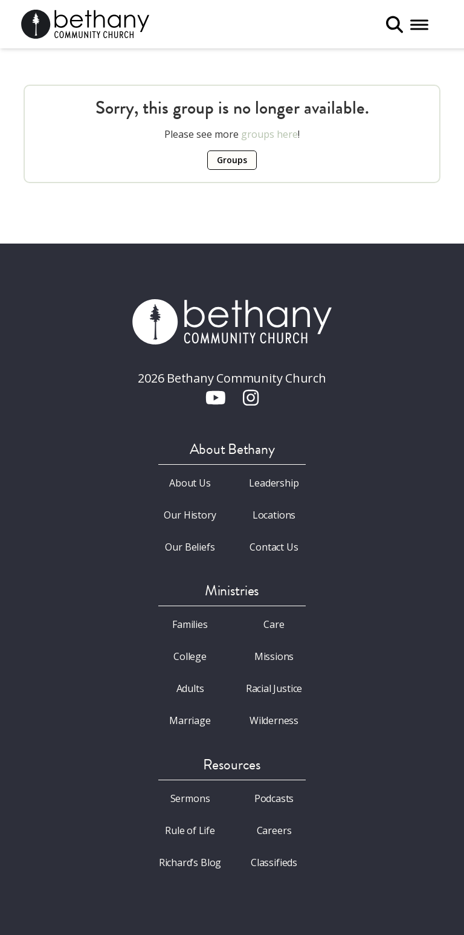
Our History (190, 515)
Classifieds (274, 862)
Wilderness (274, 720)
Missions (274, 656)
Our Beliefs (189, 547)
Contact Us (274, 547)
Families (190, 624)
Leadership (273, 483)
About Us (190, 483)
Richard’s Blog (190, 862)
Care (273, 624)
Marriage (190, 720)
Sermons (190, 798)
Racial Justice (274, 688)
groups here (269, 134)
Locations (274, 515)
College (190, 656)
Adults (190, 688)
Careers (274, 830)
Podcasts (274, 798)
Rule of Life (190, 830)
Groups (232, 160)
